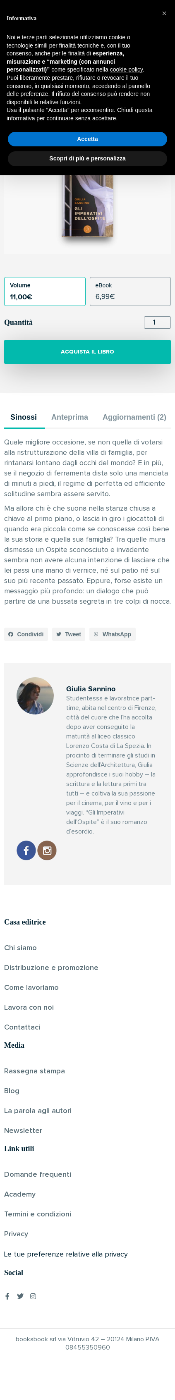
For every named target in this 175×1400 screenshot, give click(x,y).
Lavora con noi (29, 1007)
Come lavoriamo (31, 987)
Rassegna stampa (34, 1071)
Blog (11, 1091)
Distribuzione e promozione (51, 968)
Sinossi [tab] (23, 417)
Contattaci (22, 1027)
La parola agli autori (38, 1111)
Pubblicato (112, 121)
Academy (20, 1194)
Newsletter (23, 1131)
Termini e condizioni (37, 1214)
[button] (26, 634)
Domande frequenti (37, 1174)
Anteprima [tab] (69, 417)
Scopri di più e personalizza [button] (87, 1383)
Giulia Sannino (73, 121)
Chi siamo (20, 948)
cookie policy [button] (126, 1294)
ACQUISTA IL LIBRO (87, 351)
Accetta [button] (87, 1363)
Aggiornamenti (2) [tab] (134, 417)
